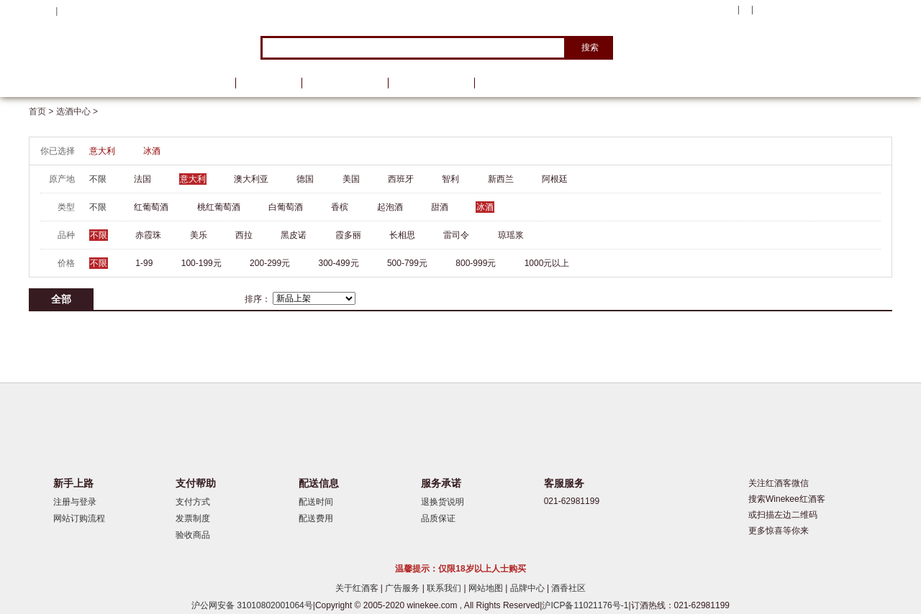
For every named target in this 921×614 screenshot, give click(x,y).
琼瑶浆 (511, 235)
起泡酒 (390, 207)
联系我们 (445, 588)
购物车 (805, 11)
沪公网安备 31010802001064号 (252, 605)
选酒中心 (104, 83)
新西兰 (501, 179)
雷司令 (456, 235)
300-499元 (339, 263)
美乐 (198, 235)
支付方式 (193, 502)
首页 (207, 83)
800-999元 (475, 263)
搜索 (590, 47)
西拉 (244, 235)
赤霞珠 (148, 235)
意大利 (102, 151)
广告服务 (403, 588)
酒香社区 (568, 588)
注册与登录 (74, 502)
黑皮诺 (294, 235)
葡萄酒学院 (431, 83)
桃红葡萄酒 (218, 207)
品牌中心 (528, 588)
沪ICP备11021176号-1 (585, 605)
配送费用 (316, 518)
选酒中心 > (77, 111)
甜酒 (439, 207)
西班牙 (401, 179)
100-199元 (201, 263)
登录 (69, 11)
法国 (142, 179)
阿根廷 (555, 179)
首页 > (42, 111)
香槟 (339, 207)
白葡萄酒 (285, 207)
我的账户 (714, 10)
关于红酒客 (358, 588)
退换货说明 (442, 502)
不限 (97, 179)
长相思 (402, 235)
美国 (351, 179)
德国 (305, 179)
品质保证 (438, 518)
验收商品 (193, 535)
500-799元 (407, 263)
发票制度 (193, 518)
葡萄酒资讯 (344, 83)
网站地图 (486, 588)
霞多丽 (348, 235)
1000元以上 (547, 263)
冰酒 (151, 151)
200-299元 (270, 263)
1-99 (144, 263)
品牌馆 (268, 83)
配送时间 (316, 502)
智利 (450, 179)
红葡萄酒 (151, 207)
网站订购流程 (79, 518)
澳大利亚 (251, 179)
